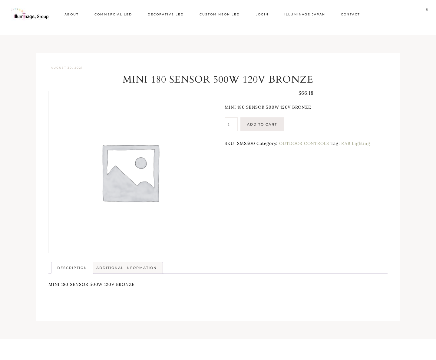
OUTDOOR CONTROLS (304, 143)
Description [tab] (72, 268)
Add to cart (262, 124)
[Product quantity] (231, 124)
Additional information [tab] (126, 268)
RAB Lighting (355, 143)
